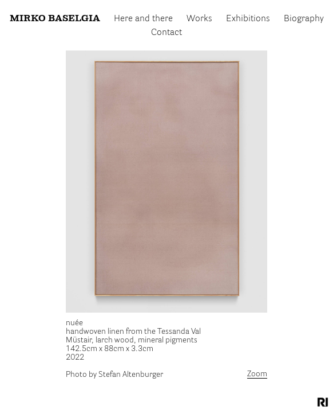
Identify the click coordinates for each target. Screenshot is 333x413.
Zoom (257, 374)
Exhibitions (247, 16)
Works (199, 16)
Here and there (143, 16)
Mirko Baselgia (56, 16)
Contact (166, 27)
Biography (303, 16)
